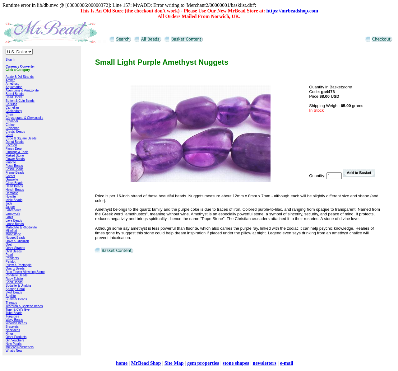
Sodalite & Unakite (18, 285)
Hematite (12, 193)
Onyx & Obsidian (17, 241)
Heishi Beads (15, 189)
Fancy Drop (14, 148)
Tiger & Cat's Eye (18, 309)
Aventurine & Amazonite (22, 90)
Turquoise (12, 316)
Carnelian (12, 107)
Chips (10, 114)
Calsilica (11, 104)
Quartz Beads (15, 268)
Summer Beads (16, 299)
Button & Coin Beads (20, 100)
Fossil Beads (14, 169)
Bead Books (14, 97)
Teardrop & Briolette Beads (24, 306)
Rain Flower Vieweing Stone (25, 272)
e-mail (286, 363)
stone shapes (236, 363)
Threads (11, 302)
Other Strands (15, 248)
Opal (9, 244)
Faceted (11, 145)
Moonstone (13, 234)
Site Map (174, 363)
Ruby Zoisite (14, 278)
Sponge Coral (15, 289)
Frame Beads (15, 172)
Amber (10, 80)
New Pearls (13, 343)
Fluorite (11, 162)
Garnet (10, 176)
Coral (9, 135)
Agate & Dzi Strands (20, 76)
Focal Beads (14, 165)
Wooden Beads (16, 323)
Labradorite (13, 210)
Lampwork (13, 213)
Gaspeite (12, 179)
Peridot (11, 261)
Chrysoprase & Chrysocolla (24, 118)
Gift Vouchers (15, 340)
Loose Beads (15, 224)
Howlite (11, 196)
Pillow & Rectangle (18, 265)
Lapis (9, 217)
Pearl (9, 254)
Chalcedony (14, 111)
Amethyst (12, 83)
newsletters (264, 363)
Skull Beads (14, 292)
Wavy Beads (14, 320)
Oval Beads (14, 251)
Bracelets (12, 326)
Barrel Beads (15, 94)
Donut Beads (15, 141)
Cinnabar (12, 121)
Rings (10, 333)
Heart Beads (14, 186)
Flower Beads (15, 159)
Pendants (12, 258)
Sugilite (11, 296)
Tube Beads (14, 313)
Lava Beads (14, 220)
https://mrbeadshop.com (292, 10)
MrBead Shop (146, 363)
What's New (14, 350)
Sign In (10, 59)
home (121, 363)
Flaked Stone (15, 155)
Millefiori (11, 230)
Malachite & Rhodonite (21, 227)
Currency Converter (20, 66)
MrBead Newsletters (20, 347)
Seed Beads (14, 282)
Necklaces (13, 330)
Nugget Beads (15, 237)
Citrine (10, 124)
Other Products (16, 337)
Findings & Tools (17, 152)
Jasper (10, 207)
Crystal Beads (15, 131)
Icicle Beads (14, 200)
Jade (9, 203)
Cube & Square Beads (21, 138)
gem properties (203, 363)
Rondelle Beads (17, 275)
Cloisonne (12, 128)
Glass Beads (14, 183)
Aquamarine (14, 87)
